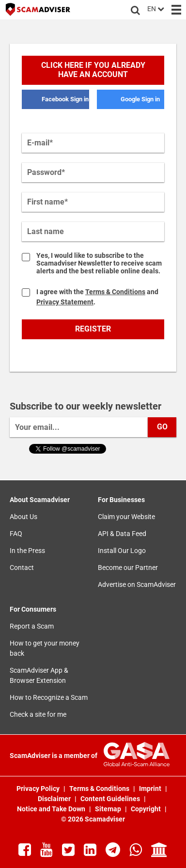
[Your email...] (79, 427)
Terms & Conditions (115, 292)
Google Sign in (140, 99)
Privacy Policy (38, 788)
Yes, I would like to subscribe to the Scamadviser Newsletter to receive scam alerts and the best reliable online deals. (99, 263)
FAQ (16, 533)
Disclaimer (55, 799)
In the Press (27, 550)
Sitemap (109, 809)
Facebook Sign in (65, 99)
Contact (22, 567)
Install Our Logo (122, 550)
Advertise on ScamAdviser (137, 584)
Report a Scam (32, 626)
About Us (23, 517)
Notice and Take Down (52, 809)
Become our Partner (128, 567)
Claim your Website (126, 517)
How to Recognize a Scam (49, 697)
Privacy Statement (64, 302)
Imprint (151, 788)
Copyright (146, 809)
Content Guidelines (110, 799)
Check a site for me (38, 714)
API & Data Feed (122, 533)
